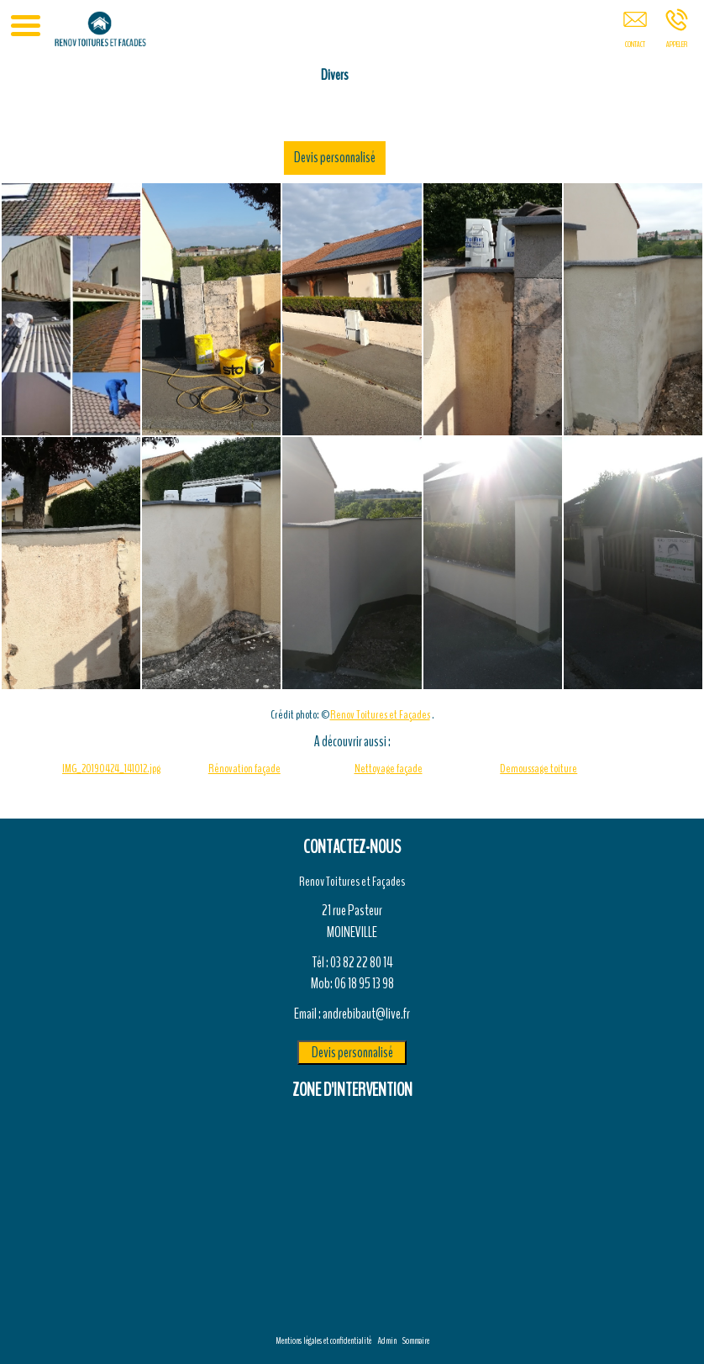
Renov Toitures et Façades (380, 715)
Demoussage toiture (538, 769)
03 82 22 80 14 (361, 962)
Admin (387, 1340)
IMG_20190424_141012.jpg (111, 769)
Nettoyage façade (389, 769)
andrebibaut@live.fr (366, 1013)
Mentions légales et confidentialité (323, 1340)
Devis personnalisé (487, 157)
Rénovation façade (244, 769)
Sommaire (415, 1340)
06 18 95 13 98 (364, 983)
